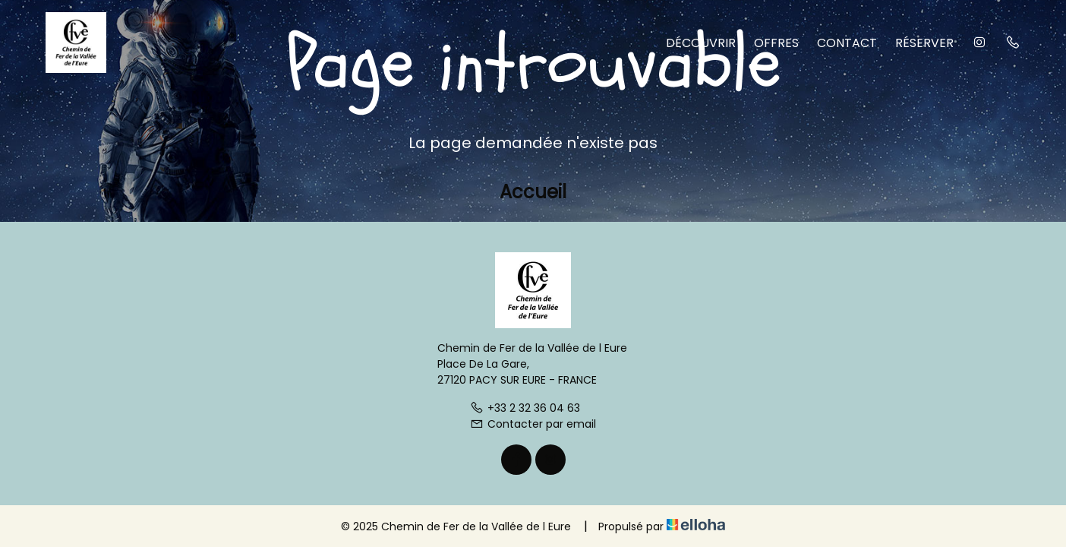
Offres (776, 43)
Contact (847, 43)
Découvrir (701, 43)
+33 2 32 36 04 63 (525, 408)
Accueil (533, 191)
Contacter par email (533, 424)
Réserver (924, 43)
